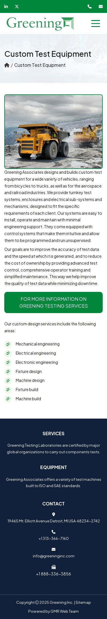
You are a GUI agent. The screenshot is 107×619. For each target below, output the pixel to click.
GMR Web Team (65, 611)
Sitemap (83, 602)
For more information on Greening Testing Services (53, 302)
